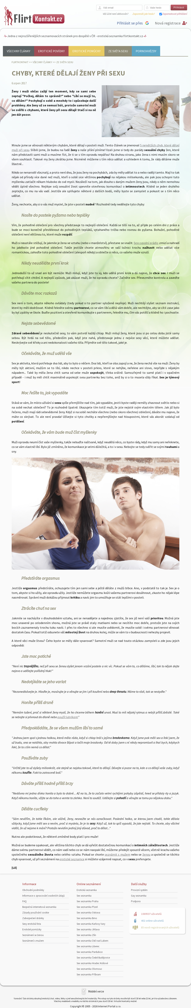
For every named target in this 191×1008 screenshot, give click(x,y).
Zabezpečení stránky (33, 918)
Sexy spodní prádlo (146, 243)
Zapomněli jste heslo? (144, 14)
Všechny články (18, 51)
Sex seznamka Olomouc (89, 969)
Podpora (136, 901)
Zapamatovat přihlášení (174, 14)
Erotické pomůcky (86, 51)
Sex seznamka (84, 895)
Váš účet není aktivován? (115, 14)
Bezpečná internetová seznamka (39, 907)
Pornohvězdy (146, 51)
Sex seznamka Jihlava (88, 929)
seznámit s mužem (117, 854)
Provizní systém (139, 890)
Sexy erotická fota (31, 923)
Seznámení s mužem (33, 940)
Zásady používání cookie (35, 912)
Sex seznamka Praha (87, 901)
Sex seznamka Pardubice (89, 952)
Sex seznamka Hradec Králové (92, 963)
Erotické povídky (51, 51)
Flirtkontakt (20, 62)
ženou (146, 854)
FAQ (24, 901)
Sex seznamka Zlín (86, 935)
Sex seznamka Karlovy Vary (91, 923)
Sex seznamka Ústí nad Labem (92, 940)
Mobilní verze (96, 991)
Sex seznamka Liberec (88, 946)
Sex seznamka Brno (87, 918)
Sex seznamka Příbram (89, 974)
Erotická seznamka (87, 890)
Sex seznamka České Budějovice (93, 957)
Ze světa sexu (118, 51)
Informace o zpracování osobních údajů (43, 895)
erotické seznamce (71, 859)
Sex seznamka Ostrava (88, 912)
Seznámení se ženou (33, 935)
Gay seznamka (138, 895)
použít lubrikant (67, 717)
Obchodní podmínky (33, 890)
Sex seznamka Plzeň (87, 907)
